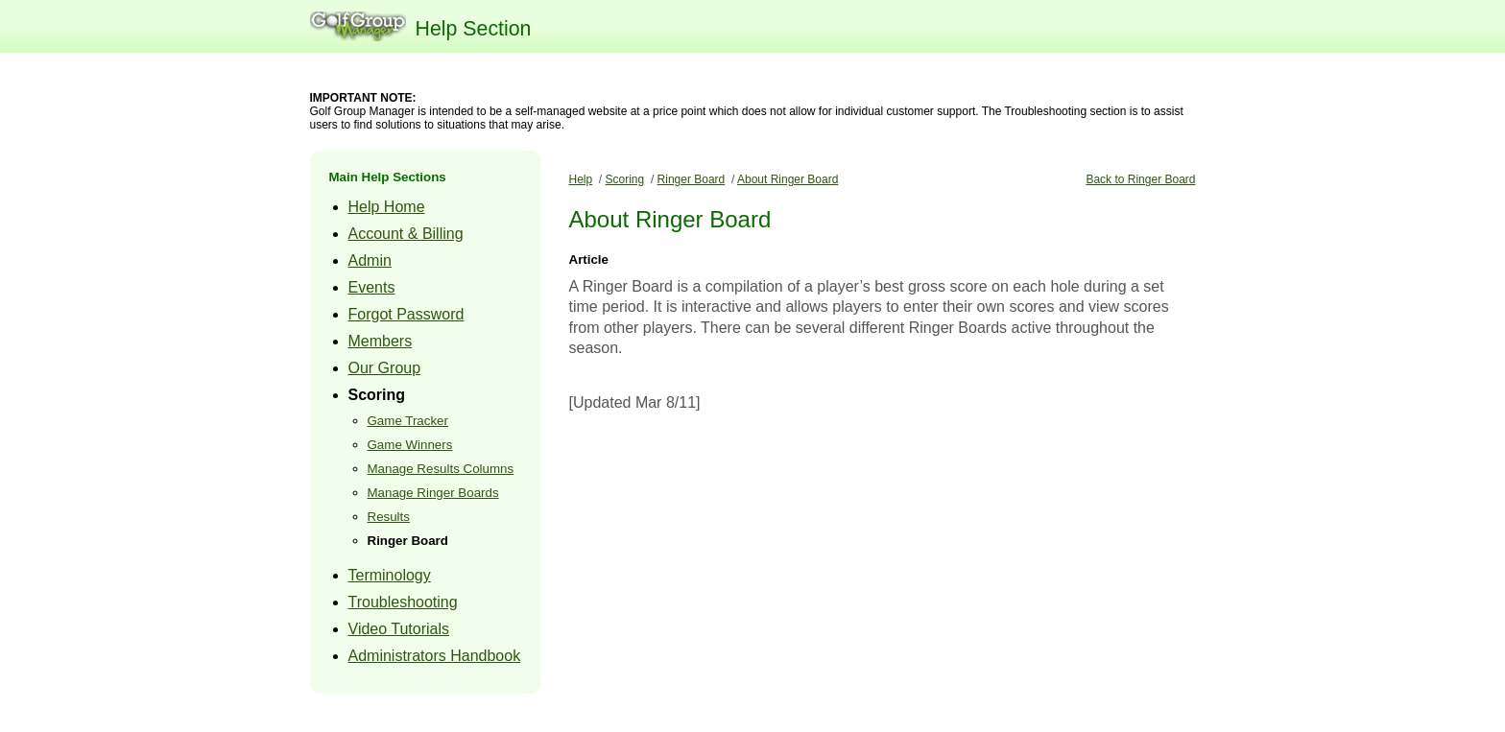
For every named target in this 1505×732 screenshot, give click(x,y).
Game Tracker (408, 420)
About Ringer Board (787, 179)
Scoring (377, 395)
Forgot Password (406, 314)
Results (389, 516)
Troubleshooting (403, 602)
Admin (370, 260)
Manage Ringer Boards (433, 492)
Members (380, 341)
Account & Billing (406, 233)
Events (371, 287)
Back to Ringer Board (1140, 179)
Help (581, 179)
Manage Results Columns (441, 468)
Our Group (384, 368)
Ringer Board (408, 540)
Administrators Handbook (434, 656)
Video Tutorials (399, 629)
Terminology (389, 575)
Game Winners (410, 444)
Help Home (386, 207)
